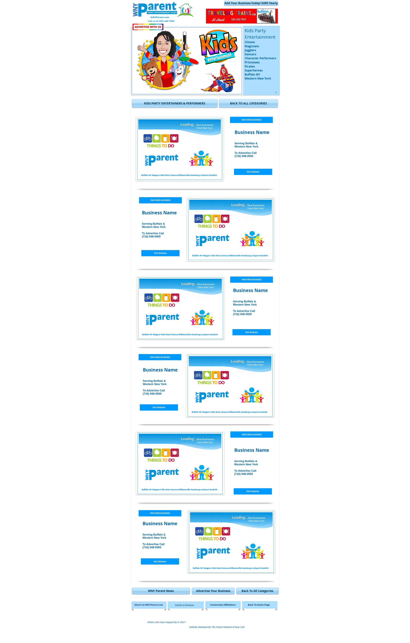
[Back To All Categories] (257, 591)
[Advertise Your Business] (213, 591)
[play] (276, 92)
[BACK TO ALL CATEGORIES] (248, 103)
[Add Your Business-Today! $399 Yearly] (251, 3)
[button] (174, 103)
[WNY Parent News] (161, 591)
